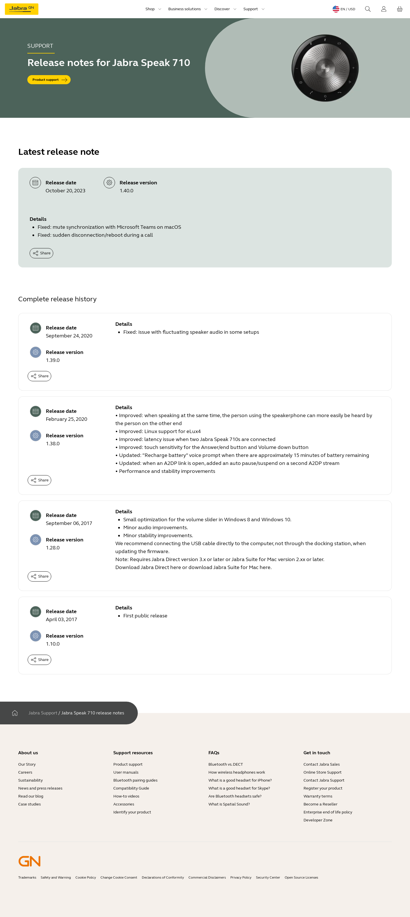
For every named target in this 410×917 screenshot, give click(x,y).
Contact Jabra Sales (322, 764)
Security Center (268, 877)
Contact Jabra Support (324, 780)
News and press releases (40, 788)
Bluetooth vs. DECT (225, 764)
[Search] (368, 9)
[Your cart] (400, 9)
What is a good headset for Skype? (239, 788)
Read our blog (30, 796)
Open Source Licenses (301, 877)
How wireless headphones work (236, 772)
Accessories (123, 804)
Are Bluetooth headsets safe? (234, 796)
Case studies (29, 804)
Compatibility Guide (131, 788)
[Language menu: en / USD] (344, 9)
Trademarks (27, 877)
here (175, 567)
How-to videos (126, 796)
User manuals (125, 772)
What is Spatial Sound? (229, 804)
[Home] (15, 713)
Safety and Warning (56, 877)
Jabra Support (42, 713)
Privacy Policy (240, 877)
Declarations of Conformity (163, 877)
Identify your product (132, 812)
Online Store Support (323, 772)
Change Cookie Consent (119, 877)
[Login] (384, 9)
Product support (128, 764)
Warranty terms (318, 796)
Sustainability (30, 780)
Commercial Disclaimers (207, 877)
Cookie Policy (85, 877)
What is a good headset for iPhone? (240, 780)
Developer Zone (318, 820)
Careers (25, 772)
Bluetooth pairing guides (135, 780)
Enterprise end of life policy (328, 812)
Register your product (323, 788)
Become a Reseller (320, 804)
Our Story (27, 764)
